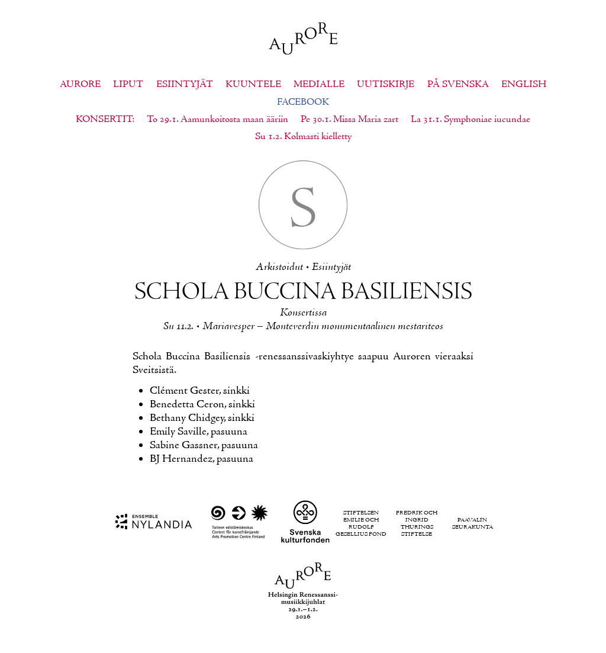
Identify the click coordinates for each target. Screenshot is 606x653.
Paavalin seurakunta (472, 524)
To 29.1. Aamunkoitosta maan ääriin (217, 119)
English (523, 84)
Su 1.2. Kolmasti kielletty (303, 136)
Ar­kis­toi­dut (279, 267)
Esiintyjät (184, 84)
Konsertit (104, 119)
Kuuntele (253, 84)
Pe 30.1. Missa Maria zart (349, 119)
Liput (128, 84)
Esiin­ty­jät (331, 267)
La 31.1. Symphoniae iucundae (470, 119)
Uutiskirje (385, 84)
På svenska (458, 84)
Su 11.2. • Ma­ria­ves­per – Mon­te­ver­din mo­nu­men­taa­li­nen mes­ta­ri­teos (303, 326)
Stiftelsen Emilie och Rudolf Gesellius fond (361, 524)
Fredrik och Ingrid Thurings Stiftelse (416, 524)
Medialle (319, 84)
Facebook (303, 102)
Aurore (80, 84)
